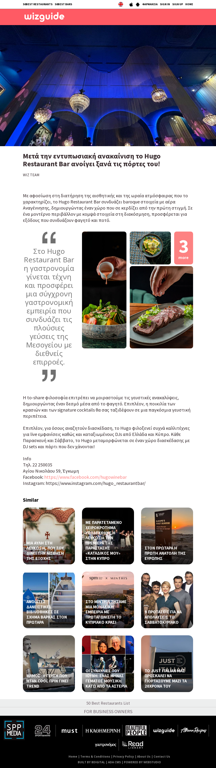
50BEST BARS (63, 4)
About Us (144, 757)
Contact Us (162, 757)
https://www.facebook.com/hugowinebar (85, 477)
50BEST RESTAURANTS (37, 4)
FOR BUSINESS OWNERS (108, 711)
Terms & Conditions (95, 757)
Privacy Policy (123, 757)
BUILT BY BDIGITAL (91, 762)
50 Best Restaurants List (108, 703)
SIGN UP (177, 4)
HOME (189, 4)
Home (73, 757)
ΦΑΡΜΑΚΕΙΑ (150, 4)
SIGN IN (165, 4)
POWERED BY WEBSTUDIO (142, 762)
